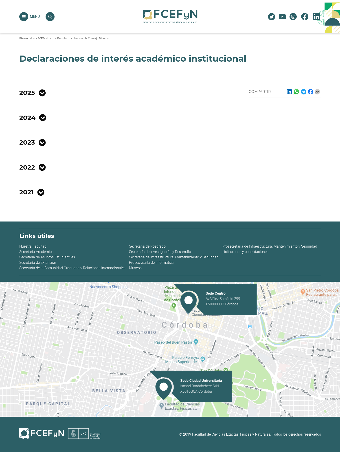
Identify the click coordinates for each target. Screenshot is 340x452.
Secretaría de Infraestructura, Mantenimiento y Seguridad (174, 257)
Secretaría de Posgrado (147, 246)
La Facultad (60, 38)
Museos (135, 268)
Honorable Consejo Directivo (92, 38)
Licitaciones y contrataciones (245, 252)
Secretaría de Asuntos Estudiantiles (47, 257)
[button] (24, 16)
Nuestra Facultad (32, 246)
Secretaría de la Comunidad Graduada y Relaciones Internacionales (72, 268)
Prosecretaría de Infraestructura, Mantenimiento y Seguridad (269, 246)
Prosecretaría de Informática (151, 262)
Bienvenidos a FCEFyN (33, 38)
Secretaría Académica (36, 252)
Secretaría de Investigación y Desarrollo (160, 252)
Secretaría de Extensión (37, 262)
